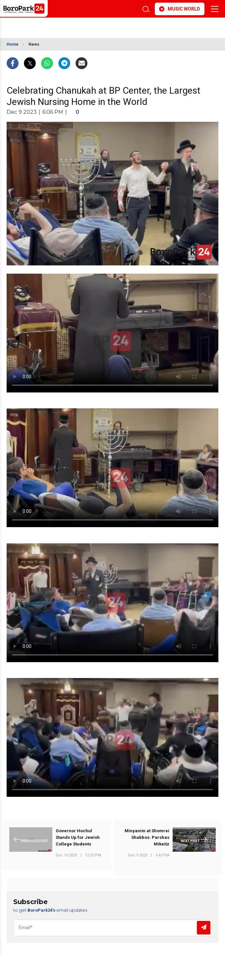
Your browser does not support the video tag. (112, 333)
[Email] (112, 928)
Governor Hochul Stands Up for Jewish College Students (78, 837)
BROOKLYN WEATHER (77, 26)
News (33, 44)
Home (13, 44)
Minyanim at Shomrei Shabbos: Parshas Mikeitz (147, 837)
